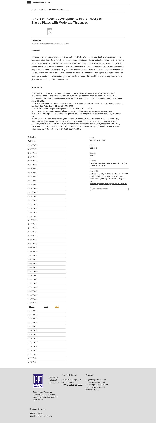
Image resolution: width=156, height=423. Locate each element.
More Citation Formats (100, 189)
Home (33, 10)
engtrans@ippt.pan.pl (44, 247)
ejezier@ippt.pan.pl (74, 216)
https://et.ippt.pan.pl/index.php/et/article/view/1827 (108, 184)
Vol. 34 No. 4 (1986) (56, 10)
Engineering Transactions (43, 2)
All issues (42, 10)
